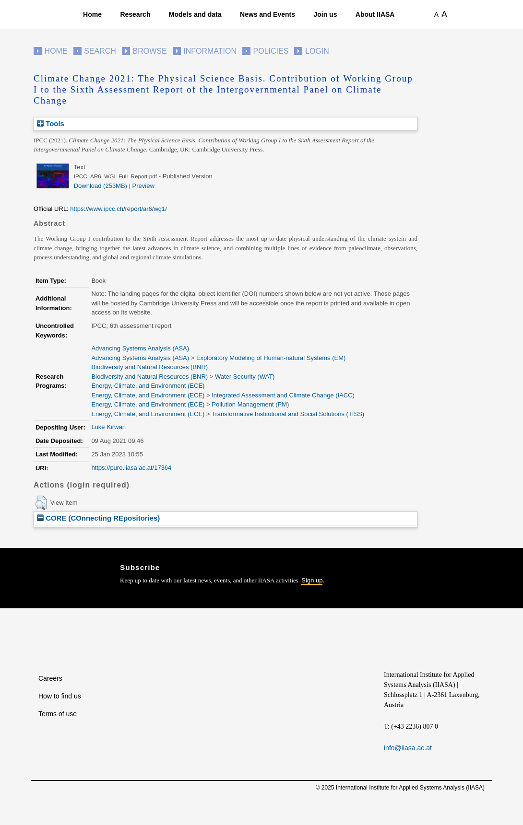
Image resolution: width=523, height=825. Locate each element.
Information (210, 51)
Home (92, 14)
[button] (41, 503)
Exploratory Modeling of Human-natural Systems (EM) (270, 357)
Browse (149, 51)
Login (317, 51)
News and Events (267, 14)
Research (135, 14)
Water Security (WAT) (244, 376)
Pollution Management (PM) (250, 404)
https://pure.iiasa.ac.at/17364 (131, 467)
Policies (271, 51)
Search (100, 51)
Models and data (195, 14)
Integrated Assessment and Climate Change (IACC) (283, 395)
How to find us (59, 696)
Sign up (311, 580)
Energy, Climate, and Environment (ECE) (147, 385)
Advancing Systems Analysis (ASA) (140, 348)
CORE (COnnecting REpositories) (98, 518)
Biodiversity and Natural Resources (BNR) (149, 367)
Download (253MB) (100, 185)
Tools (50, 123)
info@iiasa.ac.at (408, 748)
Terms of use (57, 714)
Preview (143, 185)
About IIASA (375, 14)
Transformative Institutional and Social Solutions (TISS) (288, 414)
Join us (325, 14)
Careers (50, 678)
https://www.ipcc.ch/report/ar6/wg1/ (118, 208)
